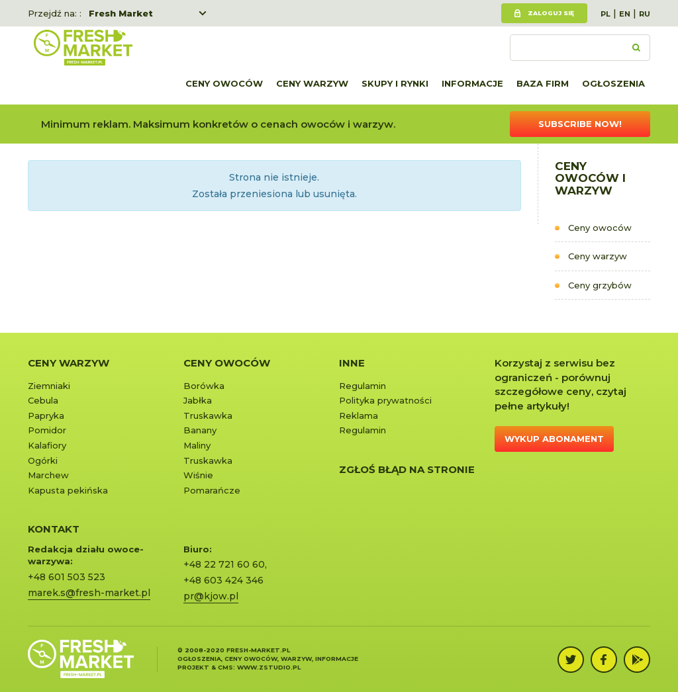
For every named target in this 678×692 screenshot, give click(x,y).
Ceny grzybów (600, 285)
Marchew (48, 475)
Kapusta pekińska (68, 490)
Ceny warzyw (312, 83)
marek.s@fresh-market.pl (89, 593)
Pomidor (47, 430)
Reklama (358, 415)
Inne (352, 363)
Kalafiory (47, 445)
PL (605, 14)
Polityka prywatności (385, 400)
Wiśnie (198, 475)
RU (644, 14)
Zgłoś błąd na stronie (407, 469)
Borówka (203, 385)
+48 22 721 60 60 (224, 564)
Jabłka (197, 400)
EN (624, 14)
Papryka (46, 415)
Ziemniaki (49, 385)
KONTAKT (53, 529)
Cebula (43, 400)
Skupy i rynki (395, 83)
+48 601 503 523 (66, 577)
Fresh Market (121, 13)
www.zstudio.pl (269, 667)
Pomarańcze (211, 490)
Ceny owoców (224, 83)
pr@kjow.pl (210, 596)
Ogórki (43, 460)
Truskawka (207, 415)
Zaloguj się (551, 13)
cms (225, 667)
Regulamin (362, 385)
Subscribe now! (580, 123)
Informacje (472, 83)
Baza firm (542, 83)
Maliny (197, 445)
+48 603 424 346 (223, 580)
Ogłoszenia (613, 83)
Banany (200, 430)
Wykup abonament (554, 438)
